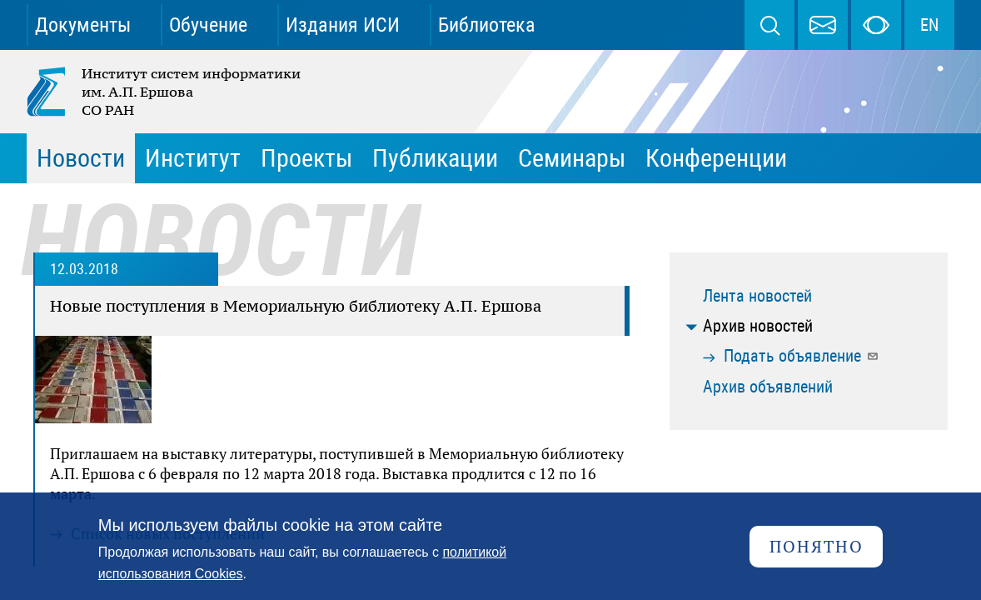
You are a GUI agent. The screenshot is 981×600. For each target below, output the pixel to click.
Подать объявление (801, 356)
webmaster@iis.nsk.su (823, 25)
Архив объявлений (768, 387)
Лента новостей (757, 296)
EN (929, 25)
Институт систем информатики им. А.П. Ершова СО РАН (165, 91)
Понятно (816, 546)
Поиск (769, 25)
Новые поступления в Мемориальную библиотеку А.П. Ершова (295, 306)
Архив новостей (758, 326)
